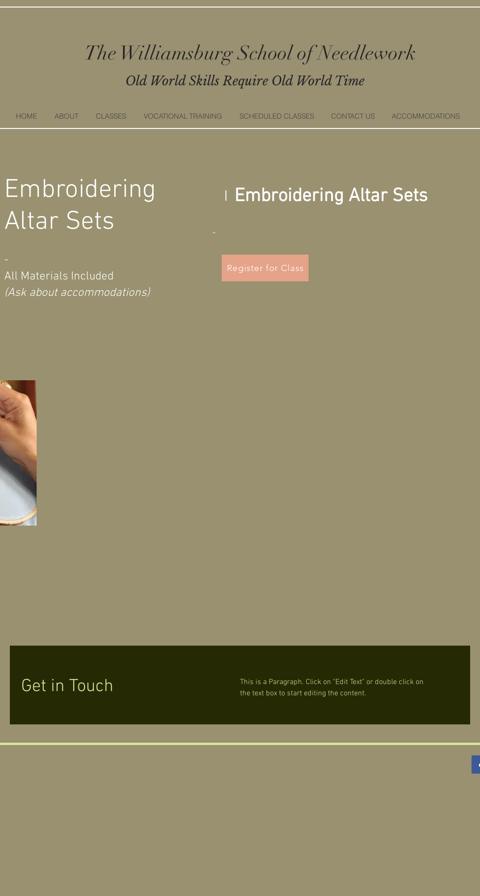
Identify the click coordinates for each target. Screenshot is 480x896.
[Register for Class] (265, 268)
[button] (111, 116)
